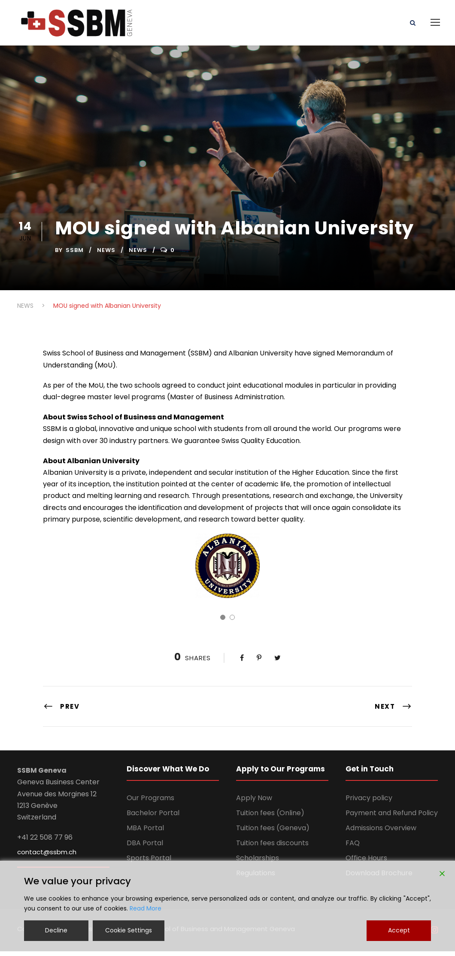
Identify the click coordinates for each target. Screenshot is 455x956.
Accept (399, 930)
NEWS (106, 255)
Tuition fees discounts (272, 848)
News (138, 255)
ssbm (75, 255)
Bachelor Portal (153, 817)
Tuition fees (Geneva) (272, 833)
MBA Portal (145, 833)
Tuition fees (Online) (270, 817)
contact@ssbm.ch (46, 857)
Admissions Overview (381, 833)
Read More (145, 908)
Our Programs (150, 802)
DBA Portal (145, 848)
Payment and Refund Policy (392, 817)
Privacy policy (369, 802)
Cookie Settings (128, 930)
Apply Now (254, 802)
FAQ (353, 848)
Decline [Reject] (56, 930)
